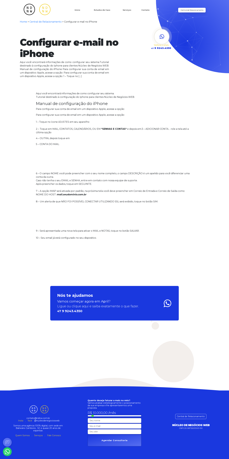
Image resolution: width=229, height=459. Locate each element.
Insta (20, 420)
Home (23, 21)
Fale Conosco (54, 435)
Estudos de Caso (102, 10)
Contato (145, 10)
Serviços (127, 10)
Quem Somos (22, 435)
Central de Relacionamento (192, 10)
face (30, 420)
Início (77, 10)
